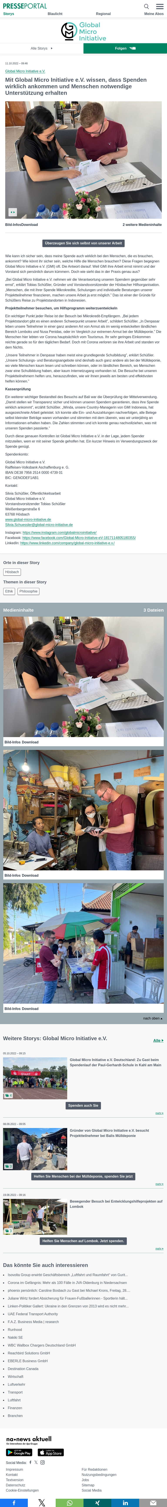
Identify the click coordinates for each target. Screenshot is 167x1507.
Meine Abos (154, 14)
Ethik (9, 591)
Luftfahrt (14, 1400)
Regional (103, 14)
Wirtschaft (15, 1376)
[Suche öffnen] (146, 6)
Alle (158, 1040)
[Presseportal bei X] (35, 1463)
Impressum (14, 1469)
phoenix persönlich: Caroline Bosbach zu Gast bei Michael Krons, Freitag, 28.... (69, 1290)
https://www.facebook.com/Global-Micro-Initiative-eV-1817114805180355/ (79, 538)
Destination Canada (23, 1369)
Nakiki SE (15, 1337)
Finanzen (15, 1408)
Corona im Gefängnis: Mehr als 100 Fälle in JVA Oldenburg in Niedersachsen (67, 1283)
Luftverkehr (16, 1384)
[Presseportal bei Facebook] (29, 1463)
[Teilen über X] (42, 1503)
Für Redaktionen (94, 1469)
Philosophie (29, 591)
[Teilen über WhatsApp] (70, 1503)
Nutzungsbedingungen (99, 1475)
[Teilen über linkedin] (125, 1503)
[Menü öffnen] (160, 6)
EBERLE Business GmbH (28, 1361)
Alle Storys (42, 48)
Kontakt (12, 1475)
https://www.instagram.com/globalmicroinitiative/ (60, 532)
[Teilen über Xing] (97, 1503)
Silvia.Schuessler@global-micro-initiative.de (39, 525)
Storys (8, 14)
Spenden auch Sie (83, 1105)
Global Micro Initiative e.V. (25, 71)
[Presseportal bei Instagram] (41, 1462)
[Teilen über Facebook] (14, 1503)
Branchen (15, 1416)
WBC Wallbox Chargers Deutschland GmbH (42, 1345)
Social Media (92, 1490)
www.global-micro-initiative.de (28, 519)
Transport (15, 1392)
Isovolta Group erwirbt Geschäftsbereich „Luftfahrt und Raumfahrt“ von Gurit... (68, 1275)
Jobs (85, 1480)
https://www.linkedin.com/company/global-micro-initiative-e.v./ (67, 543)
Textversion (14, 1480)
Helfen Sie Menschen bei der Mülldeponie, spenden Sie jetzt (83, 1176)
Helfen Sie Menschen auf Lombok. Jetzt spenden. (83, 1241)
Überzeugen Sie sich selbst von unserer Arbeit (83, 243)
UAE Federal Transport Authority (33, 1314)
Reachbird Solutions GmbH (29, 1353)
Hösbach (12, 572)
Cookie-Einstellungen (22, 1490)
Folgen (125, 48)
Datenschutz (15, 1485)
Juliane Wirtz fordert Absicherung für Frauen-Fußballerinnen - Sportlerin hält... (68, 1298)
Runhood (15, 1330)
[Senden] (153, 1503)
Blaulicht (55, 14)
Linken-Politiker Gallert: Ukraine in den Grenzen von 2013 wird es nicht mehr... (68, 1306)
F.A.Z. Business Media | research (33, 1322)
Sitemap (88, 1485)
